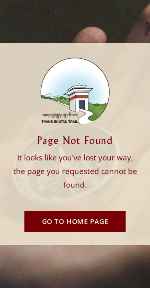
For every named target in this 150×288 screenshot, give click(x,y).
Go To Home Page (75, 221)
